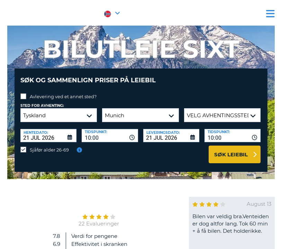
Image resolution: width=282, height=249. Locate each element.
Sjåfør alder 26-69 (49, 144)
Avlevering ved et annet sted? (63, 91)
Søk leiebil (231, 149)
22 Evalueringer (99, 218)
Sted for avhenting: (42, 100)
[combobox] (109, 130)
